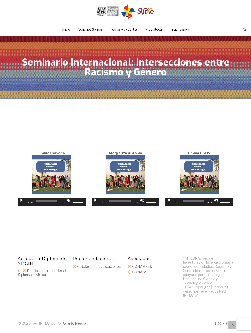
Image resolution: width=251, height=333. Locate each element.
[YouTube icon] (223, 323)
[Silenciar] (68, 200)
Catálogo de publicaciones (99, 266)
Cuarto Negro (74, 323)
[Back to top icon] (232, 325)
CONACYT (140, 272)
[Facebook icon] (215, 323)
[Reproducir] (22, 200)
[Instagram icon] (227, 323)
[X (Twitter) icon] (219, 323)
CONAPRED (142, 266)
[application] (52, 202)
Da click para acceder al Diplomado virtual (42, 273)
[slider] (46, 201)
